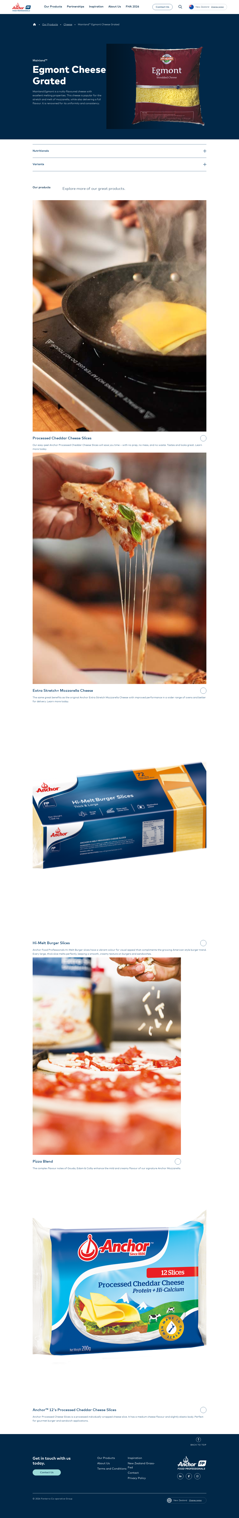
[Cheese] (68, 25)
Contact (133, 1473)
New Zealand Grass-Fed (141, 1465)
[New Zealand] (34, 25)
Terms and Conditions (112, 1468)
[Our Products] (50, 25)
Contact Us (162, 7)
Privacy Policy (137, 1478)
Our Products (106, 1458)
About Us (103, 1463)
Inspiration (135, 1458)
